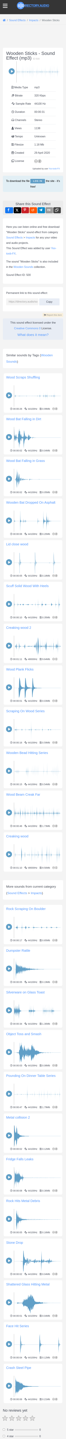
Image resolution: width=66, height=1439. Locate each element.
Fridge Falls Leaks (19, 1225)
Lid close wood (17, 544)
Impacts (30, 237)
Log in (37, 181)
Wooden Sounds (23, 267)
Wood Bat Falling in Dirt (23, 419)
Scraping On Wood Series (25, 711)
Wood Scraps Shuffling (23, 377)
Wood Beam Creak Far (23, 794)
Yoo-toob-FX (54, 169)
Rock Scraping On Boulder (26, 975)
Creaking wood (17, 836)
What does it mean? (33, 335)
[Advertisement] (33, 906)
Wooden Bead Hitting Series (27, 753)
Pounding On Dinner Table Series (31, 1142)
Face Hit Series (17, 1392)
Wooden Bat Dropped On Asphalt (30, 502)
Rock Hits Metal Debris (23, 1267)
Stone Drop (14, 1309)
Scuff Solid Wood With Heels (27, 586)
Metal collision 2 (18, 1183)
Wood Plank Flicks (20, 669)
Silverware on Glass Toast (25, 1058)
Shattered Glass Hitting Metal (28, 1350)
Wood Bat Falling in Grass (25, 461)
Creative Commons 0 (27, 328)
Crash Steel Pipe (18, 1434)
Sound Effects (14, 237)
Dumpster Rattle (18, 1016)
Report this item (53, 315)
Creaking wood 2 (18, 627)
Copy (49, 300)
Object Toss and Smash (23, 1100)
